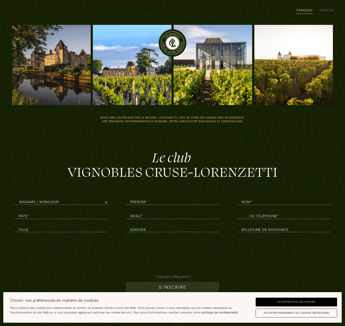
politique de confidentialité (220, 312)
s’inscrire (172, 287)
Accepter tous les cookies (296, 302)
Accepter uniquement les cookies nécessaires (296, 313)
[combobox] (246, 216)
